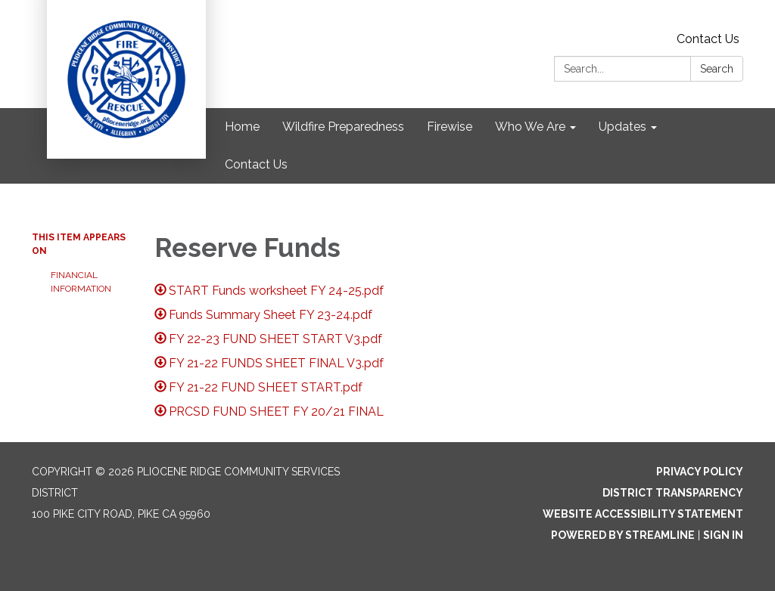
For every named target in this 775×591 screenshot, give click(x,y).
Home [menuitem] (242, 126)
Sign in (723, 535)
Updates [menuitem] (622, 126)
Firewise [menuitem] (449, 126)
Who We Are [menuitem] (530, 126)
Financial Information (81, 282)
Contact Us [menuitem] (256, 164)
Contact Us (708, 39)
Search (716, 69)
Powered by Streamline (623, 535)
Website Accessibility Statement (643, 514)
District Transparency (672, 493)
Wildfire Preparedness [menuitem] (343, 126)
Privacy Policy (699, 472)
